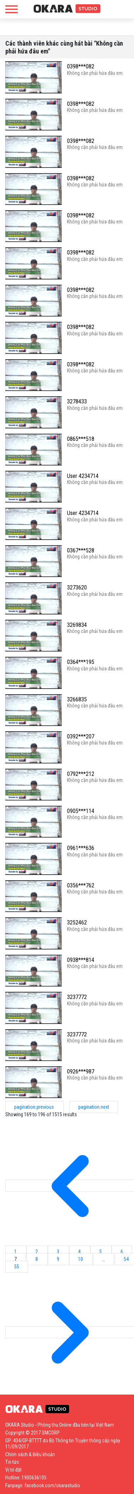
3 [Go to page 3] (58, 1252)
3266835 (77, 699)
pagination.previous (34, 1107)
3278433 (77, 401)
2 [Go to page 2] (37, 1252)
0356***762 (80, 885)
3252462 (77, 922)
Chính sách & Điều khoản (30, 1454)
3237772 (77, 997)
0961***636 (80, 848)
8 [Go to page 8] (37, 1259)
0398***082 (80, 66)
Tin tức (12, 1462)
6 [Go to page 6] (122, 1252)
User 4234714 (83, 476)
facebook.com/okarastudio (52, 1485)
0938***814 (80, 960)
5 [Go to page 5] (101, 1252)
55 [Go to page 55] (16, 1266)
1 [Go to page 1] (16, 1252)
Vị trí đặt (13, 1470)
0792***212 (80, 774)
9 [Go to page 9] (58, 1259)
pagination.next (93, 1107)
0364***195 (80, 662)
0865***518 (80, 439)
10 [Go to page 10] (81, 1259)
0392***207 (80, 736)
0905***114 (80, 811)
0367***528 (80, 550)
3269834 (77, 625)
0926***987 (80, 1071)
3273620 (77, 587)
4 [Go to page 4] (80, 1252)
